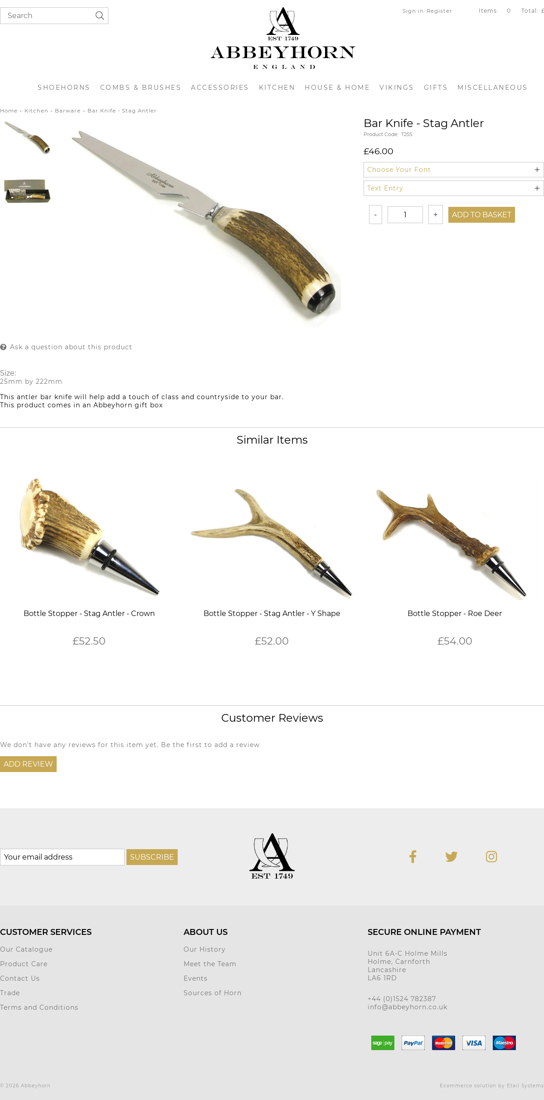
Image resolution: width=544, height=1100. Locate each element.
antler (27, 397)
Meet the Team (210, 964)
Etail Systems (525, 1086)
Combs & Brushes (141, 87)
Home (9, 111)
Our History (205, 949)
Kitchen (277, 87)
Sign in (413, 11)
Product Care (24, 964)
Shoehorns (64, 87)
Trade (10, 993)
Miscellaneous (492, 87)
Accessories (220, 87)
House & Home (337, 87)
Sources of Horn (213, 993)
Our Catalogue (26, 949)
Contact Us (20, 978)
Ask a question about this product (71, 347)
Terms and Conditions (39, 1007)
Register (439, 11)
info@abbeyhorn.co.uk (407, 1007)
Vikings (396, 87)
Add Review (28, 764)
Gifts (436, 87)
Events (196, 978)
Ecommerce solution (468, 1086)
